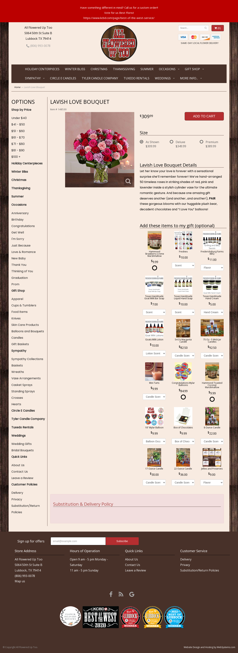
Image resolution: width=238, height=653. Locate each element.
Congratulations (23, 226)
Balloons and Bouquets (27, 331)
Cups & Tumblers (23, 305)
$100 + (15, 157)
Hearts (16, 404)
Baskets (17, 365)
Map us (20, 581)
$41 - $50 (18, 124)
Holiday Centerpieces (42, 69)
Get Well (17, 232)
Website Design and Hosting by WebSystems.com (209, 647)
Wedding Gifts (21, 444)
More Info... (189, 78)
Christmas (99, 69)
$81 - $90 (17, 150)
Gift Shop (192, 69)
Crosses (17, 398)
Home (17, 87)
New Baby (18, 258)
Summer (147, 69)
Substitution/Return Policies (25, 509)
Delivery (17, 493)
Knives (16, 318)
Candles (17, 338)
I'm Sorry (17, 239)
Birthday (17, 219)
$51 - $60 (18, 131)
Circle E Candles (63, 78)
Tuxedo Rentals (136, 78)
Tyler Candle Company (100, 78)
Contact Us (19, 471)
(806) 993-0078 (38, 46)
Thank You (18, 265)
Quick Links (19, 457)
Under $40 (19, 118)
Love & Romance (23, 252)
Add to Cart (204, 116)
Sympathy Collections (27, 359)
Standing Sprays (23, 391)
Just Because (21, 245)
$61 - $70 (18, 137)
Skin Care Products (25, 325)
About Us (17, 465)
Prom (15, 284)
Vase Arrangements (26, 378)
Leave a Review (22, 478)
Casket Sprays (21, 385)
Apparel (17, 299)
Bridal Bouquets (22, 450)
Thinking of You (22, 271)
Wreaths (17, 372)
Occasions (167, 69)
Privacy (16, 499)
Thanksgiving (124, 69)
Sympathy (33, 78)
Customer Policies (24, 484)
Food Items (19, 312)
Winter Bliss (75, 69)
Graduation (19, 278)
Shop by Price (21, 110)
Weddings (163, 78)
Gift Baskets (20, 344)
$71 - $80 (18, 144)
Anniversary (20, 213)
